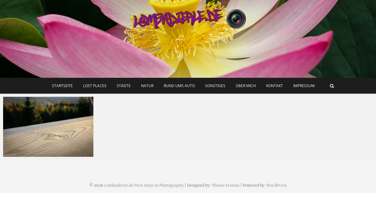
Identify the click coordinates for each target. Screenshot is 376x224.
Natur (147, 85)
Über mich (246, 85)
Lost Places (94, 85)
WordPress (276, 185)
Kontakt (274, 85)
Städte (124, 85)
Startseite (62, 85)
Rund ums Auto (179, 85)
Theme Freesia (225, 185)
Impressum (304, 85)
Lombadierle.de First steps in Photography (144, 185)
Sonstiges (215, 85)
